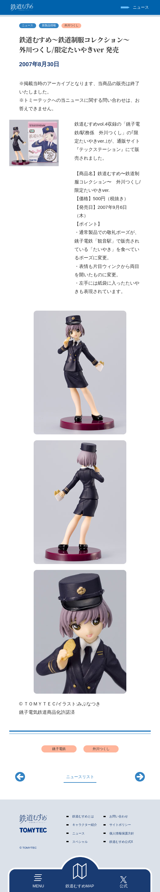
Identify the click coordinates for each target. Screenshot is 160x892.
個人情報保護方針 (121, 833)
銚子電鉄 (59, 749)
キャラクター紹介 (84, 824)
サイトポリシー (120, 824)
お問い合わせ (118, 816)
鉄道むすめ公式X (121, 841)
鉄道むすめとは (83, 816)
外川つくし (71, 25)
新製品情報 (49, 25)
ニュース (27, 25)
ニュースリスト (80, 777)
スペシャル (80, 841)
